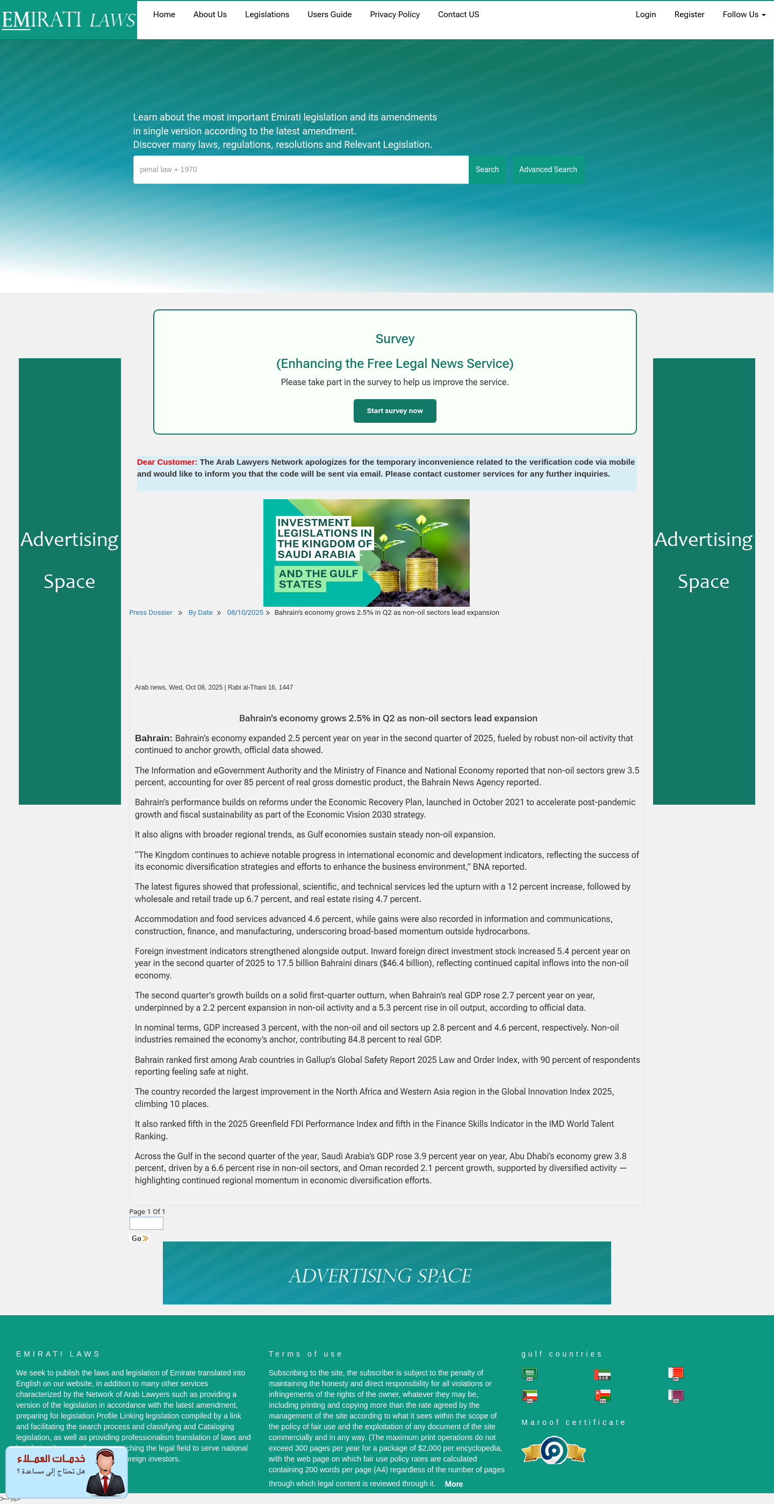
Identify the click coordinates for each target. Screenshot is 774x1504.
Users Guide (329, 14)
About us (210, 14)
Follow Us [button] (744, 14)
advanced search (548, 169)
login (646, 14)
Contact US (458, 14)
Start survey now (395, 411)
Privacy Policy (395, 14)
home (164, 14)
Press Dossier (151, 612)
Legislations (267, 14)
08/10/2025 (245, 612)
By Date (200, 612)
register (690, 14)
